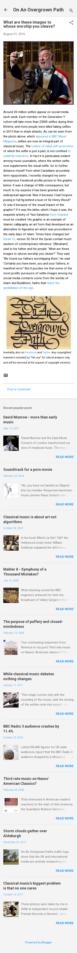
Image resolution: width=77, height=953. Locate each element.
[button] (71, 23)
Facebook (31, 352)
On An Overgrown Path (38, 10)
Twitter (46, 352)
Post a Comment (19, 389)
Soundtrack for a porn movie (27, 469)
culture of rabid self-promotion (52, 146)
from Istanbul (59, 214)
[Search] (71, 11)
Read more (65, 457)
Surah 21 (9, 239)
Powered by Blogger (38, 942)
